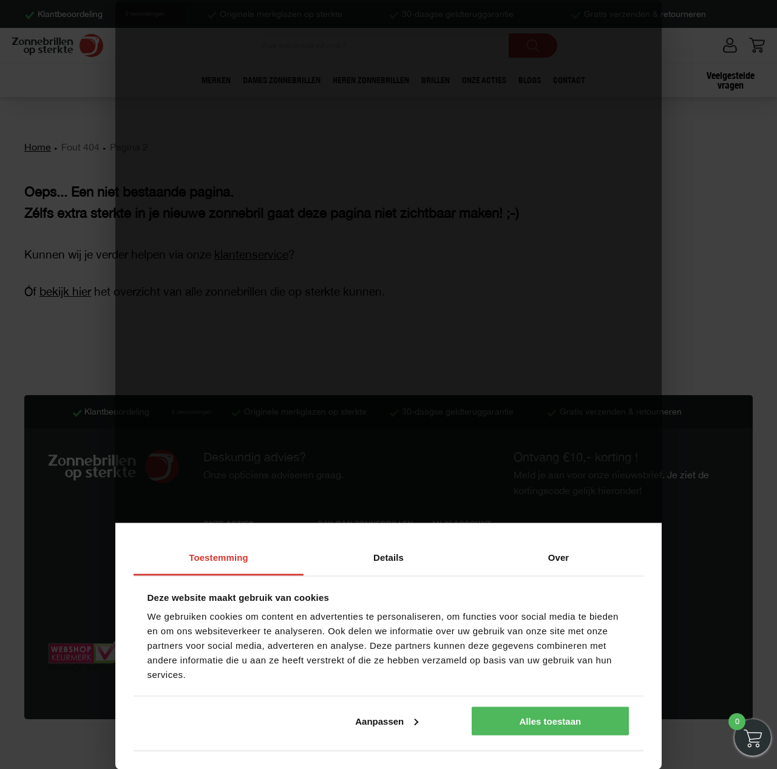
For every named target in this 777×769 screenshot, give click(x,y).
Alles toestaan (550, 721)
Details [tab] (388, 557)
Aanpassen (386, 721)
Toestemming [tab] (218, 557)
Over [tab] (558, 557)
